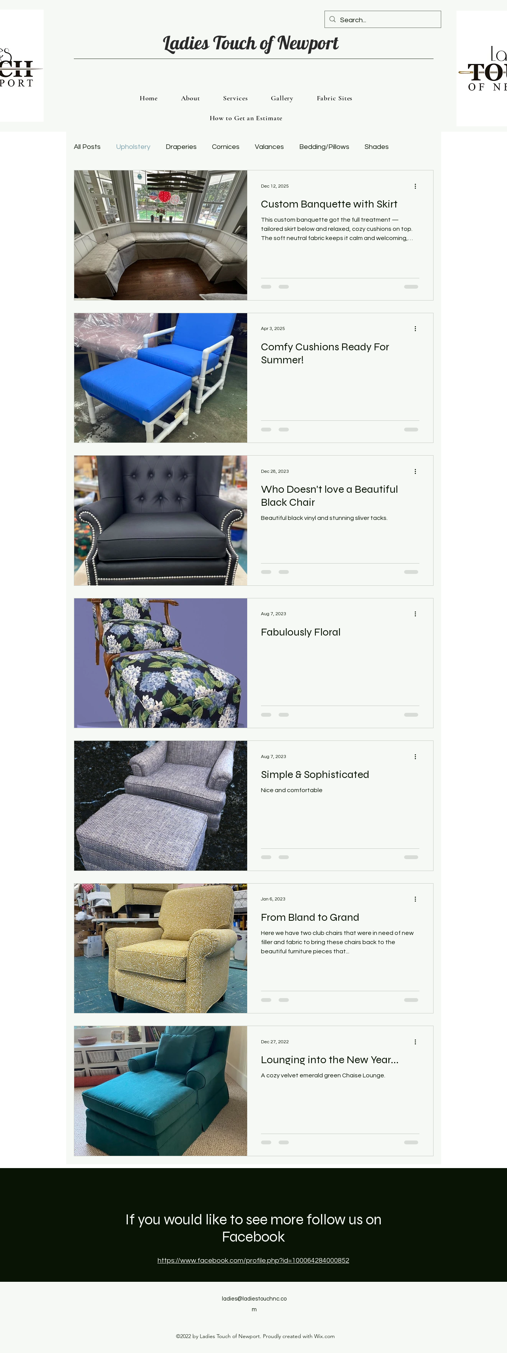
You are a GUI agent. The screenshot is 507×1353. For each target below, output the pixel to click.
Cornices (226, 146)
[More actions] (418, 186)
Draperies (181, 146)
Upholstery (133, 146)
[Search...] (382, 20)
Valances (269, 146)
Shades (377, 146)
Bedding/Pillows (324, 146)
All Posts (87, 146)
